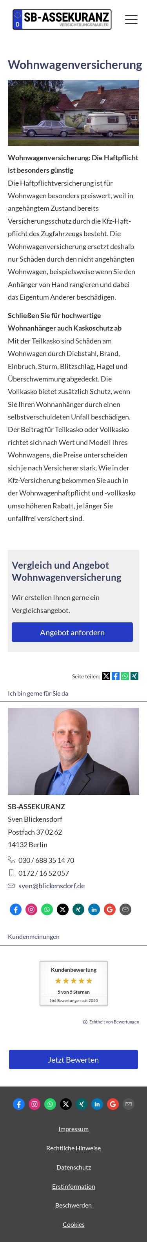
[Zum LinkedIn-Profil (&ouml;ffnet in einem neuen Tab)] (94, 909)
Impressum (73, 1128)
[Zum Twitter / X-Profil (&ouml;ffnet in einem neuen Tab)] (63, 909)
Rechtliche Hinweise (73, 1148)
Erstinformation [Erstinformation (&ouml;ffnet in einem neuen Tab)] (73, 1186)
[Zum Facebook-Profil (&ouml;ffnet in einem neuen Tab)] (16, 909)
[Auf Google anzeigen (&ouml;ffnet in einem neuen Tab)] (110, 909)
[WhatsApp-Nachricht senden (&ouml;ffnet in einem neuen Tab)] (47, 909)
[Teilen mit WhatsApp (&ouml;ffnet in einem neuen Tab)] (125, 676)
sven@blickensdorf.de (46, 885)
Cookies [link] (74, 1224)
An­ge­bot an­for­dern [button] (72, 632)
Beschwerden (73, 1205)
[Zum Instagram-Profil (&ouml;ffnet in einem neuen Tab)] (31, 909)
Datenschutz (73, 1167)
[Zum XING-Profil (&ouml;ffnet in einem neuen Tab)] (78, 909)
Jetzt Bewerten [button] (73, 1059)
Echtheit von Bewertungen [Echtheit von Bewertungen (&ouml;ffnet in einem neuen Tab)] (114, 1021)
